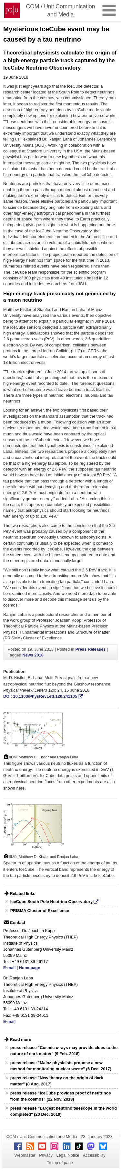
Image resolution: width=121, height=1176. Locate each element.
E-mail (9, 967)
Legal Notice (67, 1155)
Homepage (29, 967)
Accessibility (94, 1155)
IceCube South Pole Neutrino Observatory (51, 901)
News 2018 (32, 655)
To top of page (60, 1162)
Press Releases (90, 649)
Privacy (46, 1155)
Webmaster (25, 1155)
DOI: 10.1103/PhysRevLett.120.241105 (40, 696)
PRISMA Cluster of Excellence (39, 910)
